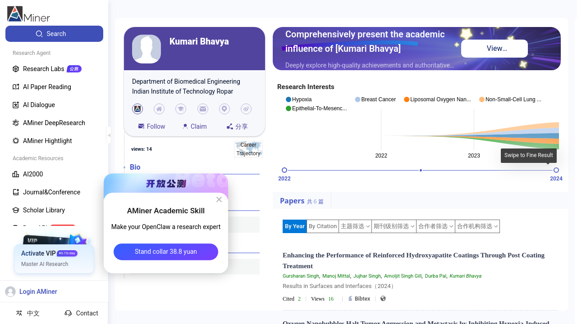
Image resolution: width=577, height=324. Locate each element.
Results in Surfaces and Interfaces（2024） (340, 286)
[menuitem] (54, 34)
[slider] (284, 170)
